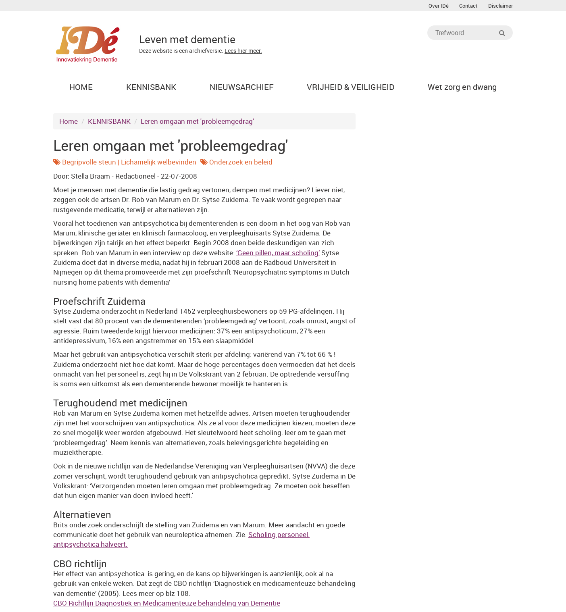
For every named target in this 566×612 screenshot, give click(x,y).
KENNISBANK (109, 121)
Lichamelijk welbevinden (158, 162)
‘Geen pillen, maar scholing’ (278, 252)
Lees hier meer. (243, 50)
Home (68, 121)
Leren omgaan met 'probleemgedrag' (197, 121)
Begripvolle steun (89, 162)
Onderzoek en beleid (241, 162)
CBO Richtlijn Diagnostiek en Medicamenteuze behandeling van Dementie (166, 603)
